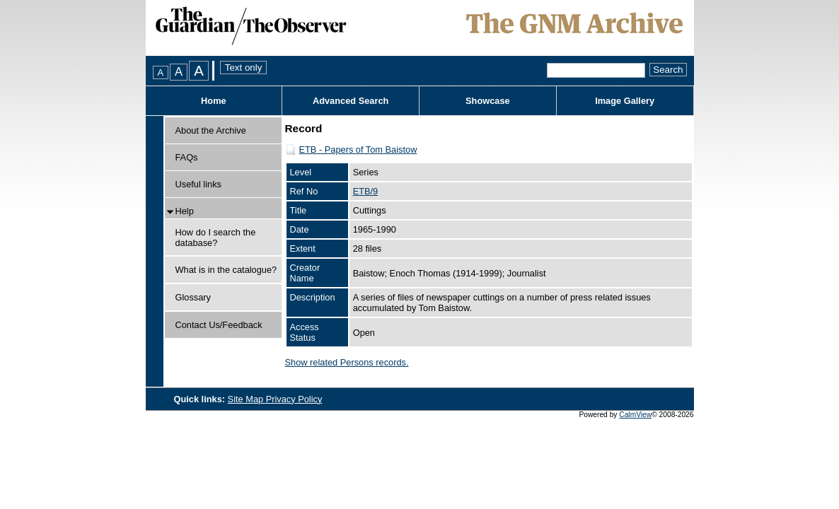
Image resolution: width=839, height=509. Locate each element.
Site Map (247, 399)
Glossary (193, 297)
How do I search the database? (215, 237)
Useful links (198, 184)
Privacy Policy (294, 399)
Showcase (487, 100)
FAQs (186, 157)
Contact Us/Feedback (218, 325)
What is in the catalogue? (226, 269)
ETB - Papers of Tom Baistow (358, 149)
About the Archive (210, 130)
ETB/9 (365, 191)
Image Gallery (624, 100)
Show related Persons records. (347, 362)
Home (213, 100)
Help (184, 211)
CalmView (635, 415)
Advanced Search (350, 100)
